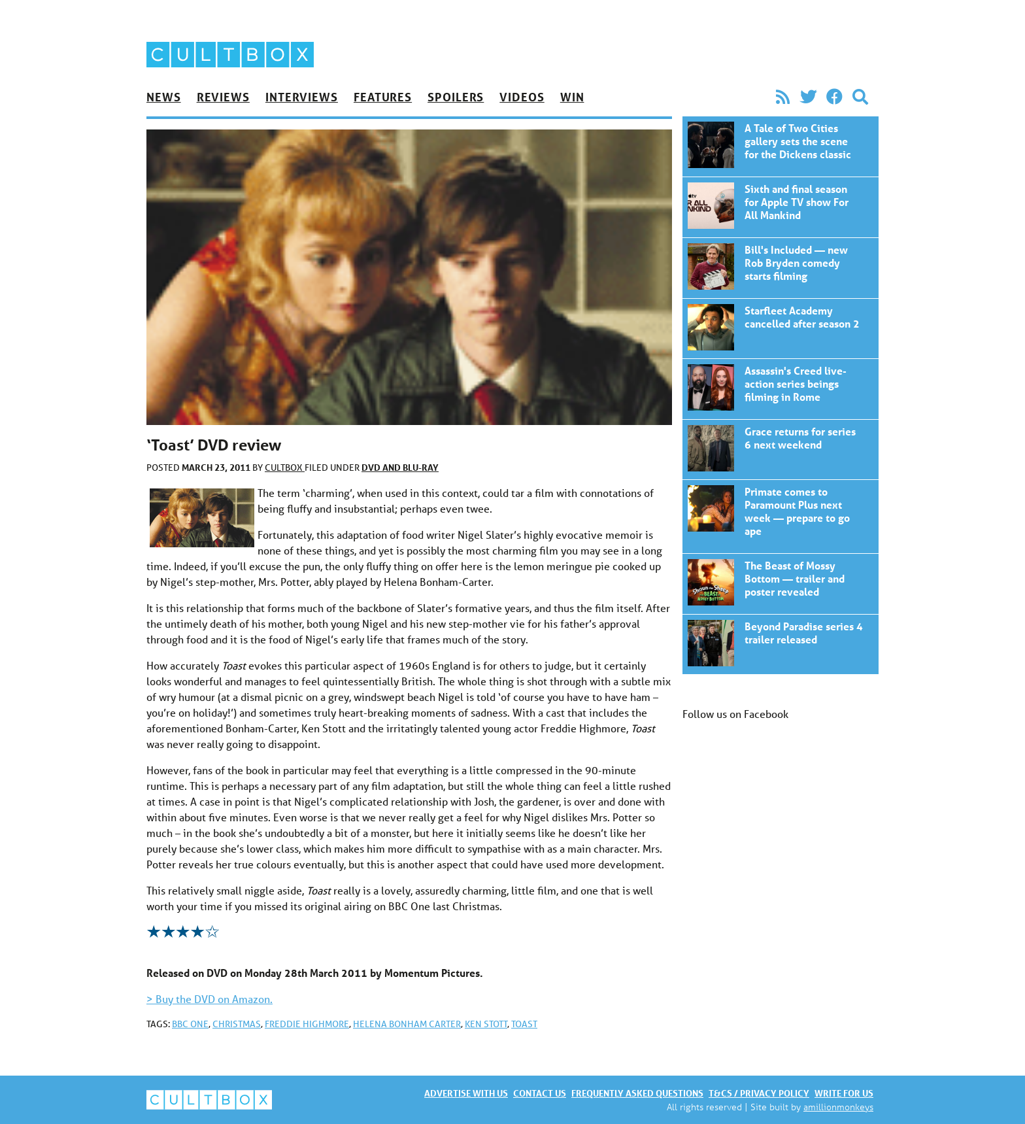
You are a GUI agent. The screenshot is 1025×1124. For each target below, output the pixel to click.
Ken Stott (486, 1024)
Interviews (301, 97)
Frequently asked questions (637, 1093)
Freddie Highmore (307, 1024)
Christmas (236, 1024)
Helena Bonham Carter (407, 1024)
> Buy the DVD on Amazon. (209, 999)
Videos (521, 97)
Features (383, 97)
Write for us (844, 1093)
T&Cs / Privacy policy (759, 1093)
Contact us (539, 1093)
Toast (524, 1024)
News (163, 97)
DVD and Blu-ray (400, 467)
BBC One (190, 1024)
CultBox (285, 467)
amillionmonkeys (838, 1106)
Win (572, 97)
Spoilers (456, 97)
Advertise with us (466, 1093)
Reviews (223, 97)
